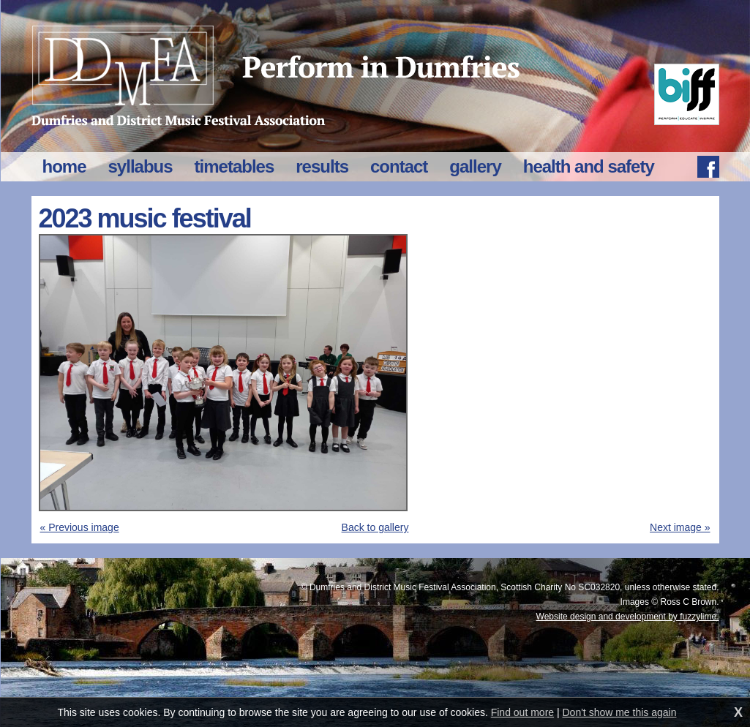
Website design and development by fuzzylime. (627, 616)
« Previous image (79, 527)
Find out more (522, 712)
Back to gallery (375, 527)
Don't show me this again (620, 712)
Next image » (680, 527)
